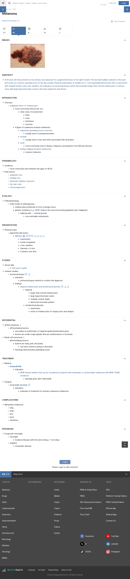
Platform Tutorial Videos (116, 496)
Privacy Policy (53, 570)
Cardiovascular (8, 508)
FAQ (108, 490)
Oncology (6, 552)
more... (5, 558)
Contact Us (111, 521)
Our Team (41, 570)
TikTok (85, 552)
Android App (111, 514)
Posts (56, 521)
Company (31, 570)
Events (57, 533)
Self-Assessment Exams (90, 502)
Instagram (113, 552)
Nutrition (5, 545)
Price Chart (84, 514)
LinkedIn (112, 544)
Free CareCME (86, 508)
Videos (57, 527)
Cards (56, 490)
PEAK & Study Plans (88, 490)
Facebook (87, 536)
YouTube (112, 536)
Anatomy (6, 490)
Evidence (58, 514)
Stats (4, 502)
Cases (57, 502)
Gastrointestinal (9, 521)
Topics (57, 508)
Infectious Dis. (8, 533)
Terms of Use (66, 570)
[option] (28, 56)
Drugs (4, 496)
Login (124, 3)
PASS (82, 496)
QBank (57, 496)
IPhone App (111, 508)
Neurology (6, 539)
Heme (4, 527)
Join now (112, 3)
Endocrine (6, 514)
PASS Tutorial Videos (115, 502)
